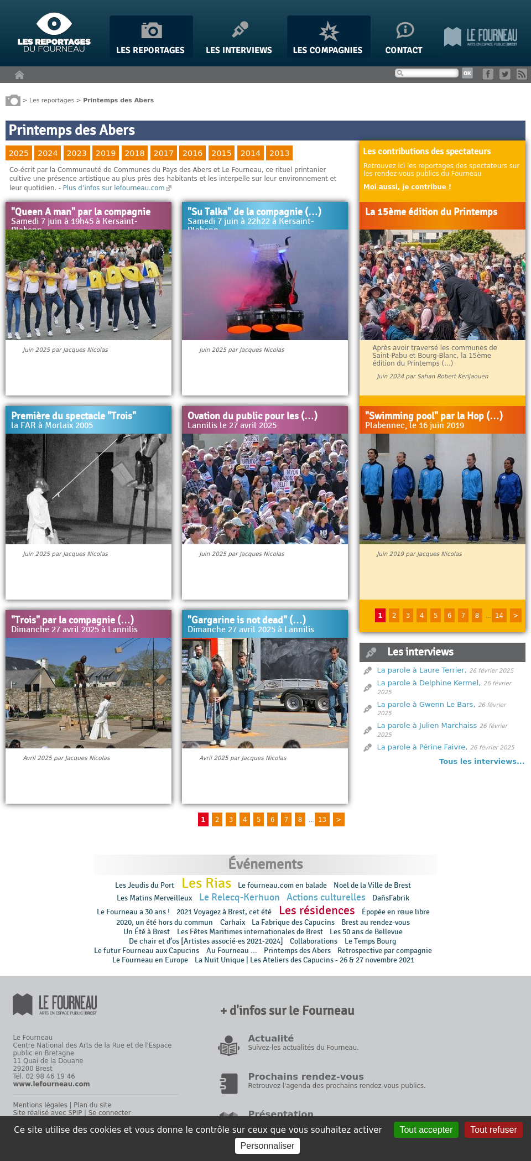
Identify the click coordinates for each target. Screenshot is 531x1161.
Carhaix (232, 922)
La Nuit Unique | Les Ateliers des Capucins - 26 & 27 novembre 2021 (304, 960)
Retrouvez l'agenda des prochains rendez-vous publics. (336, 1086)
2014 (251, 153)
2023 (76, 153)
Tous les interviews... (482, 761)
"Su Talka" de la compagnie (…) (254, 212)
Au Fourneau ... (231, 950)
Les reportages (51, 99)
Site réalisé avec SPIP (47, 1113)
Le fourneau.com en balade (282, 885)
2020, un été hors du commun (164, 922)
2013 (279, 153)
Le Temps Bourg (371, 941)
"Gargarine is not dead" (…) (247, 621)
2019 (106, 153)
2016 (192, 153)
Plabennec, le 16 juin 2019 (414, 425)
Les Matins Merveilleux (154, 898)
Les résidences (317, 910)
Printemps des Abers (297, 950)
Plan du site (92, 1105)
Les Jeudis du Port (144, 885)
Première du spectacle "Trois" (73, 416)
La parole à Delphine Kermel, (429, 683)
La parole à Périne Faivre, (422, 747)
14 (499, 615)
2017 (164, 153)
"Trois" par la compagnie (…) (72, 621)
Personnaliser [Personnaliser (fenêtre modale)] (268, 1145)
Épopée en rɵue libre (396, 912)
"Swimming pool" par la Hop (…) (434, 416)
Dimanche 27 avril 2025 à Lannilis (74, 630)
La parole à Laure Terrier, (422, 670)
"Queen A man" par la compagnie (80, 212)
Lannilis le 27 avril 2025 (232, 425)
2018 (134, 153)
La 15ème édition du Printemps (431, 212)
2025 (19, 153)
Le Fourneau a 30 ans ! (133, 912)
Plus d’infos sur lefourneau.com (114, 188)
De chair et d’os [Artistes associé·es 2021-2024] (206, 941)
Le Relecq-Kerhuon (239, 897)
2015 (221, 153)
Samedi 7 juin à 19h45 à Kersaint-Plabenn (74, 226)
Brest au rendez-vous (375, 922)
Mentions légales (40, 1105)
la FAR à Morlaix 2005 (52, 425)
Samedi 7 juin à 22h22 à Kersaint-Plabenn (251, 226)
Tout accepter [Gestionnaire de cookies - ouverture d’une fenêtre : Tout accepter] (425, 1129)
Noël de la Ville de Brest (372, 885)
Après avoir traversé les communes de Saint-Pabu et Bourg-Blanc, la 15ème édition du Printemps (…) (434, 355)
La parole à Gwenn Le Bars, (426, 704)
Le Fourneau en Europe (150, 960)
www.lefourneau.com (51, 1084)
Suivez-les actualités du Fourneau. (303, 1047)
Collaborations (313, 941)
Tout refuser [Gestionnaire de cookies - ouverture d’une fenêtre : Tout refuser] (493, 1129)
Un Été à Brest (146, 931)
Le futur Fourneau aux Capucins (146, 950)
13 (322, 820)
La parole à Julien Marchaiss (427, 725)
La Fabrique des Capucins (293, 922)
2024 (48, 153)
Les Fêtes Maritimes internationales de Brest (250, 931)
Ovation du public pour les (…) (252, 416)
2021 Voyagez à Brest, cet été (224, 912)
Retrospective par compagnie (384, 950)
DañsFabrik (390, 898)
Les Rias (206, 883)
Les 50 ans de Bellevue (366, 931)
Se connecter (109, 1113)
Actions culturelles (326, 897)
